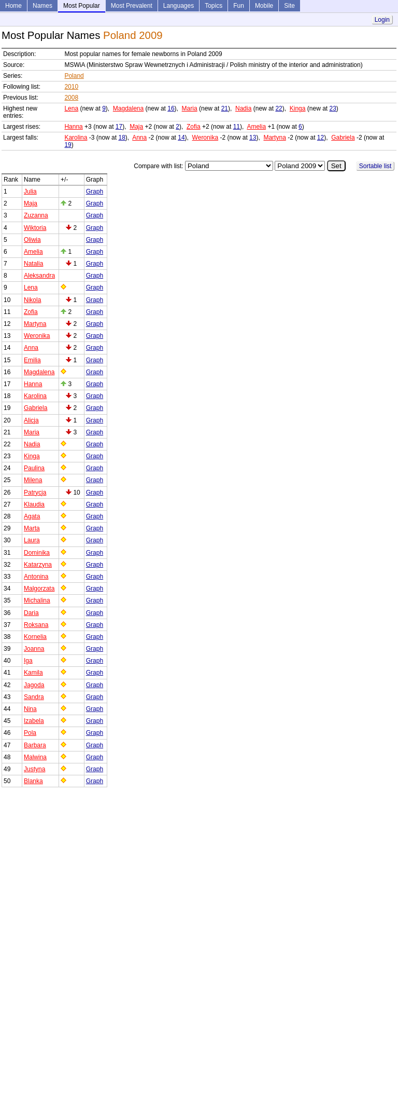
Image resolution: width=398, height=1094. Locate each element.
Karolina (75, 137)
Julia (30, 191)
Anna (139, 137)
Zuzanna (36, 215)
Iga (28, 660)
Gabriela (342, 137)
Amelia (256, 126)
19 (67, 144)
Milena (33, 480)
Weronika (205, 137)
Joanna (34, 648)
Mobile (264, 5)
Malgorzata (39, 588)
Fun (238, 5)
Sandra (34, 697)
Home (13, 5)
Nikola (32, 300)
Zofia (194, 126)
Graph (94, 191)
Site (289, 5)
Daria (31, 613)
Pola (30, 732)
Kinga (298, 108)
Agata (32, 516)
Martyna (274, 137)
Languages (178, 5)
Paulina (34, 468)
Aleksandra (39, 275)
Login (382, 19)
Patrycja (35, 492)
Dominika (37, 552)
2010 (71, 86)
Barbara (35, 745)
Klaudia (34, 504)
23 (333, 108)
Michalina (37, 600)
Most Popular (81, 5)
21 (224, 108)
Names (42, 5)
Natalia (33, 263)
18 (121, 137)
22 (278, 108)
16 (170, 108)
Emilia (32, 360)
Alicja (31, 420)
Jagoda (34, 685)
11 (236, 126)
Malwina (35, 757)
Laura (32, 540)
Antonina (36, 576)
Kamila (33, 672)
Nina (30, 709)
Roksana (36, 624)
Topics (213, 5)
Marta (32, 528)
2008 (71, 97)
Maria (189, 108)
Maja (136, 126)
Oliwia (32, 239)
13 (252, 137)
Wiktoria (35, 227)
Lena (71, 108)
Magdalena (128, 108)
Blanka (33, 781)
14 (181, 137)
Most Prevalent (131, 5)
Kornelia (35, 636)
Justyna (34, 769)
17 (119, 126)
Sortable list (375, 166)
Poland (73, 75)
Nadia (243, 108)
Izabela (34, 720)
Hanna (73, 126)
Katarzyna (38, 564)
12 (320, 137)
